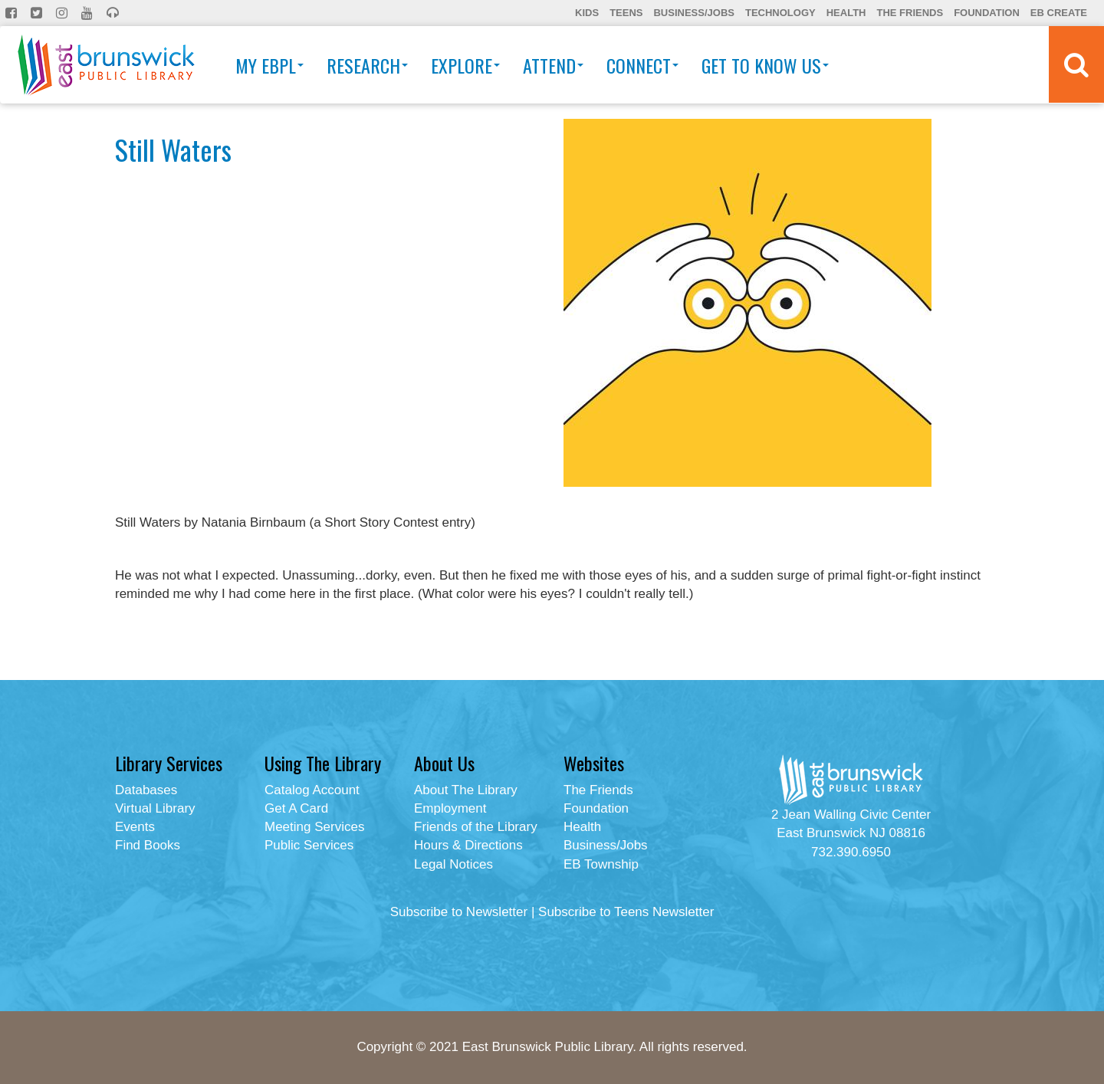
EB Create (1058, 12)
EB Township (601, 864)
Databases (146, 790)
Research (367, 65)
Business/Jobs (693, 12)
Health (846, 12)
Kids (587, 12)
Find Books (147, 845)
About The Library (466, 790)
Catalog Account (312, 790)
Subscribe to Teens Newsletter (626, 912)
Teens (626, 12)
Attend (553, 65)
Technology (780, 12)
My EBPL (269, 65)
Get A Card (296, 808)
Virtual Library (155, 808)
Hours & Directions (468, 845)
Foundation (987, 12)
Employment (450, 808)
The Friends (909, 12)
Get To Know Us (765, 65)
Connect (642, 65)
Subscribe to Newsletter (459, 912)
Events (135, 827)
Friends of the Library (475, 827)
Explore (465, 65)
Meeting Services (314, 827)
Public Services (308, 845)
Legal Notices (453, 864)
